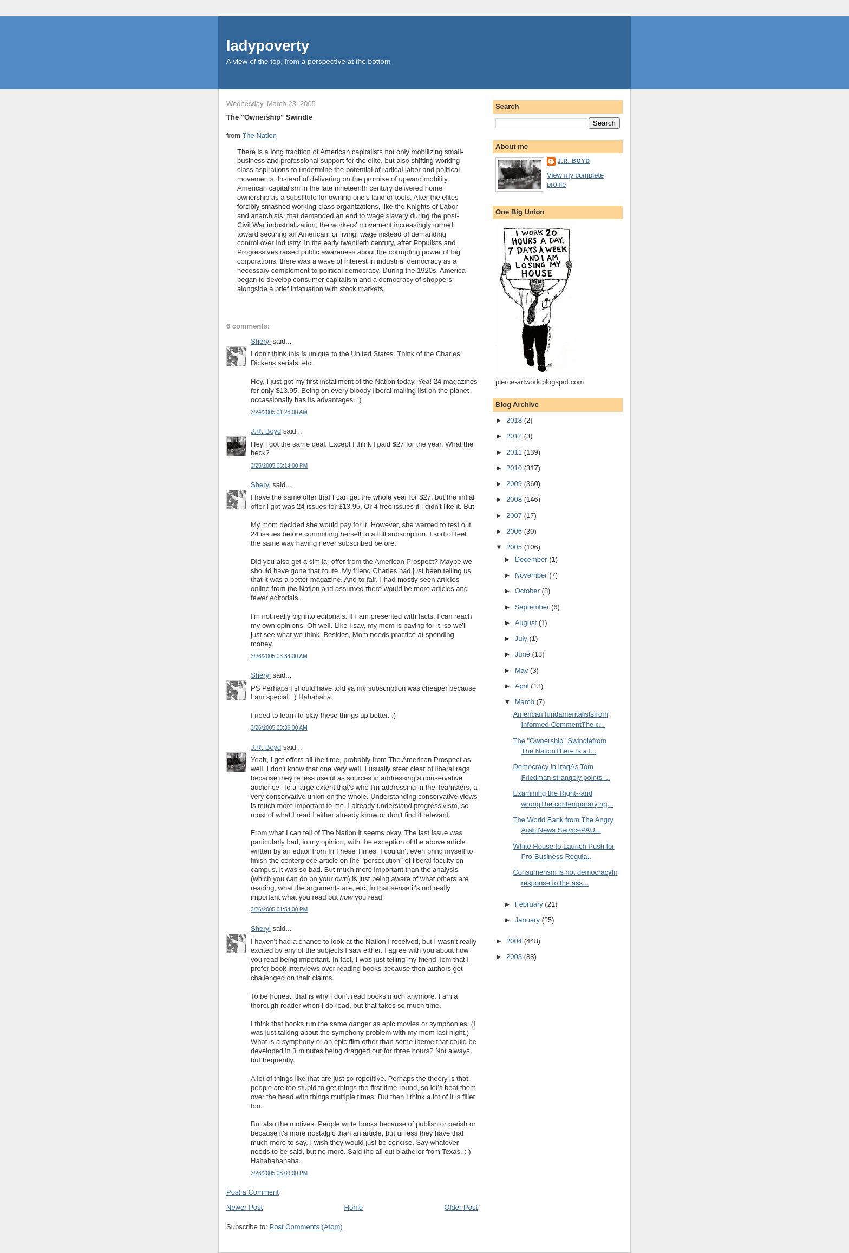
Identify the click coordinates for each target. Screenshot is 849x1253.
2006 (515, 531)
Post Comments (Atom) (306, 1227)
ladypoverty (267, 45)
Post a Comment (252, 1192)
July (522, 638)
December (532, 559)
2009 (515, 484)
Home (353, 1207)
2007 (515, 515)
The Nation (259, 136)
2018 (515, 420)
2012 (515, 436)
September (533, 607)
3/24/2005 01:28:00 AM (279, 412)
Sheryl (261, 341)
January (528, 920)
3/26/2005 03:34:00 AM (279, 656)
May (522, 670)
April (523, 686)
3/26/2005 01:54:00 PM (279, 910)
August (527, 623)
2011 (515, 452)
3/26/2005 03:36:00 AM (279, 728)
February (530, 904)
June (523, 654)
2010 (515, 468)
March (526, 702)
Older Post (461, 1207)
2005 (515, 547)
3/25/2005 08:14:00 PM (279, 466)
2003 (515, 957)
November (532, 575)
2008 (515, 499)
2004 (515, 941)
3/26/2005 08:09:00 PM (279, 1173)
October (528, 591)
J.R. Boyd (266, 431)
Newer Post (244, 1207)
